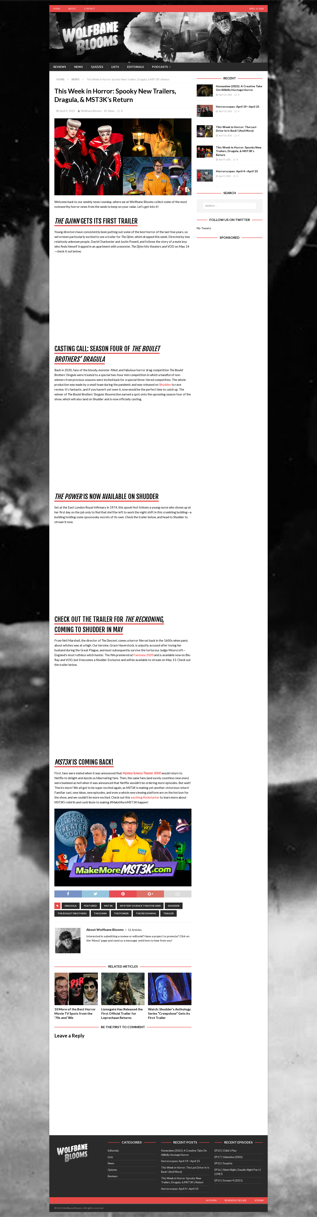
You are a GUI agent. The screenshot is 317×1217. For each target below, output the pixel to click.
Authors (211, 1200)
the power (121, 913)
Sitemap (259, 1200)
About (72, 8)
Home (56, 8)
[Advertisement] (230, 278)
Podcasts (160, 66)
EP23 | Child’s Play (226, 1150)
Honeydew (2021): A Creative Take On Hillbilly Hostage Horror (239, 87)
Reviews (59, 66)
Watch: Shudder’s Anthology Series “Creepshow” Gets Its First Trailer (169, 1013)
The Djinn (100, 913)
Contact (89, 8)
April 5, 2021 (225, 176)
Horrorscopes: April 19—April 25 (237, 106)
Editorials (135, 66)
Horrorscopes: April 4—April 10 (237, 171)
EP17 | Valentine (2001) (229, 1157)
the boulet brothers (72, 913)
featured (90, 905)
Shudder (165, 384)
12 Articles (135, 929)
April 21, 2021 (225, 94)
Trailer (168, 913)
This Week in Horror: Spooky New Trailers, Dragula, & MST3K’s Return (238, 151)
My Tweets (204, 228)
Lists (115, 66)
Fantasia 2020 (143, 655)
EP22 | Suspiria (223, 1163)
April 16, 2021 (225, 135)
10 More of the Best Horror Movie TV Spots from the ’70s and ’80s (75, 1013)
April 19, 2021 (225, 111)
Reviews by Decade (235, 1200)
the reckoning (146, 913)
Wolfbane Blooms (91, 110)
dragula (71, 905)
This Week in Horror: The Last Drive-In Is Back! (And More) (236, 128)
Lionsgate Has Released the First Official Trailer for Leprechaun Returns (122, 1013)
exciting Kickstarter (145, 797)
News (78, 66)
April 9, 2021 (67, 110)
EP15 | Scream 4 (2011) (229, 1180)
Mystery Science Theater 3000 (142, 773)
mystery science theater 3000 (140, 905)
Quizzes (97, 66)
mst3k (108, 905)
